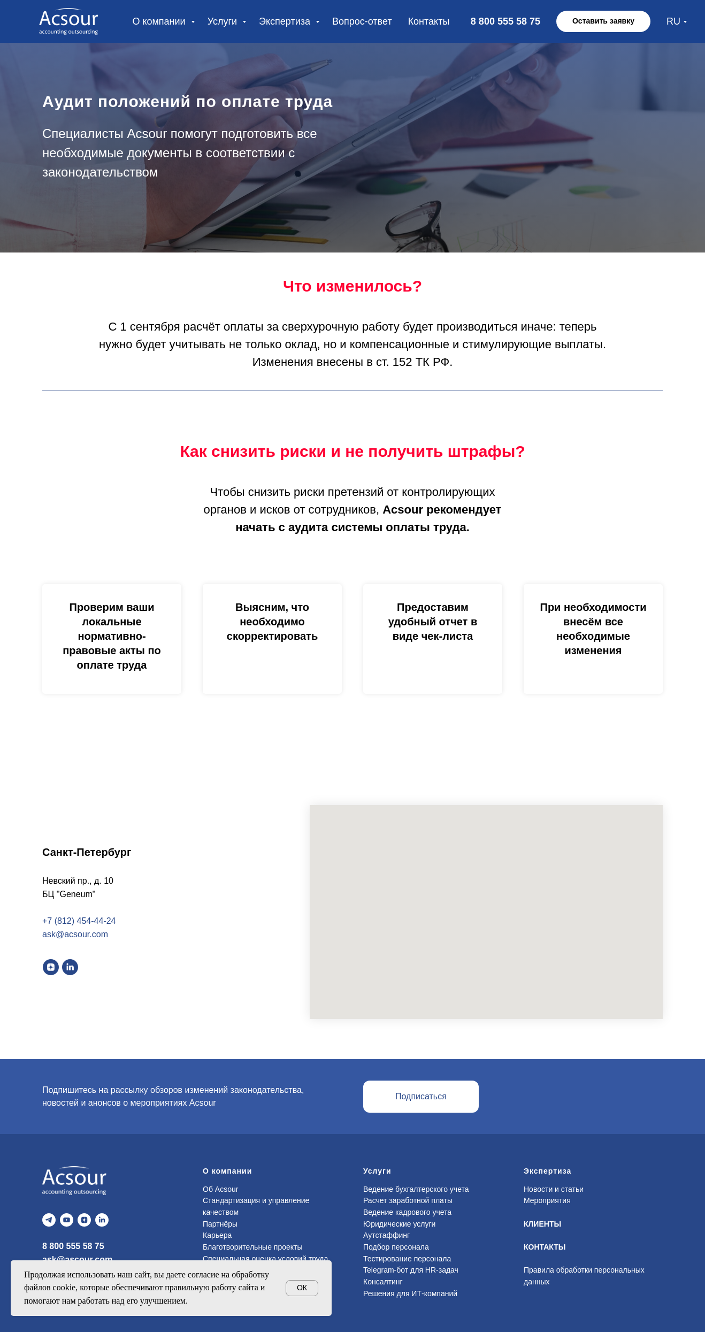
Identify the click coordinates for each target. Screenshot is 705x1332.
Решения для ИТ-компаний (410, 1293)
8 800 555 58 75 (73, 1246)
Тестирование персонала (407, 1258)
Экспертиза (286, 21)
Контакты (429, 21)
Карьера (217, 1235)
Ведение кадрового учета (407, 1212)
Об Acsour (220, 1189)
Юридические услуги (399, 1224)
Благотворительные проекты (253, 1247)
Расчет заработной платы (408, 1200)
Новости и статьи (554, 1189)
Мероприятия (547, 1200)
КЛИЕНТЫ (542, 1224)
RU (673, 21)
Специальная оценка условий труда (265, 1258)
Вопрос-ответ (362, 21)
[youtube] (66, 1220)
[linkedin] (70, 967)
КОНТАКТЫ (544, 1247)
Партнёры (220, 1224)
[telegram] (49, 1220)
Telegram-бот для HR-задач (410, 1270)
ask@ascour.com (77, 1259)
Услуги (224, 21)
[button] (603, 21)
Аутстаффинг (386, 1235)
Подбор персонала (396, 1247)
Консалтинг (383, 1281)
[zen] (51, 967)
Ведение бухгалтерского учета (416, 1189)
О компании (160, 21)
